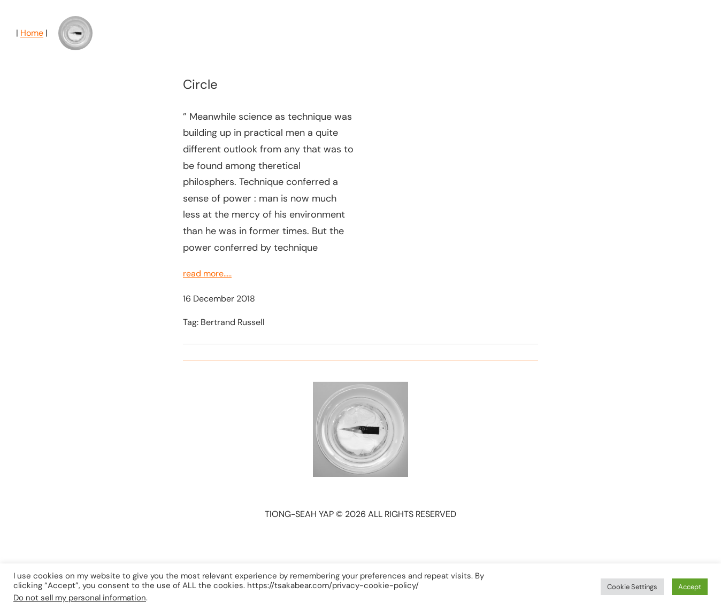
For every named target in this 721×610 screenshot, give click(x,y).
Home (31, 32)
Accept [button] (689, 586)
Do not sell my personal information (79, 597)
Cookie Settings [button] (632, 586)
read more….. (207, 273)
